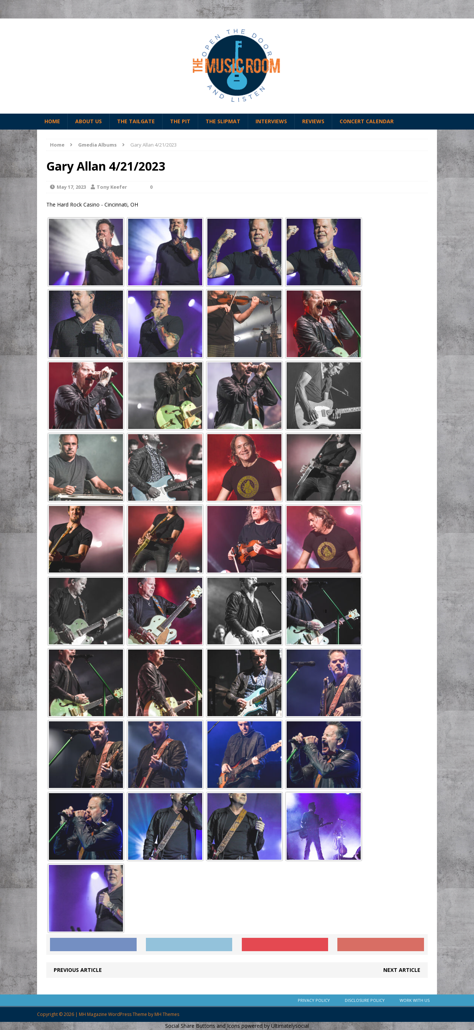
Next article (401, 969)
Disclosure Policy (365, 1000)
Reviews (313, 121)
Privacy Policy (314, 1000)
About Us (88, 121)
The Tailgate (136, 121)
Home (52, 121)
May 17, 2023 (71, 187)
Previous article (78, 969)
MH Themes (166, 1014)
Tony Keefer (112, 187)
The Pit (180, 121)
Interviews (271, 121)
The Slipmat (223, 121)
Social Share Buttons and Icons (202, 1025)
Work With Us (415, 1000)
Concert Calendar (367, 121)
